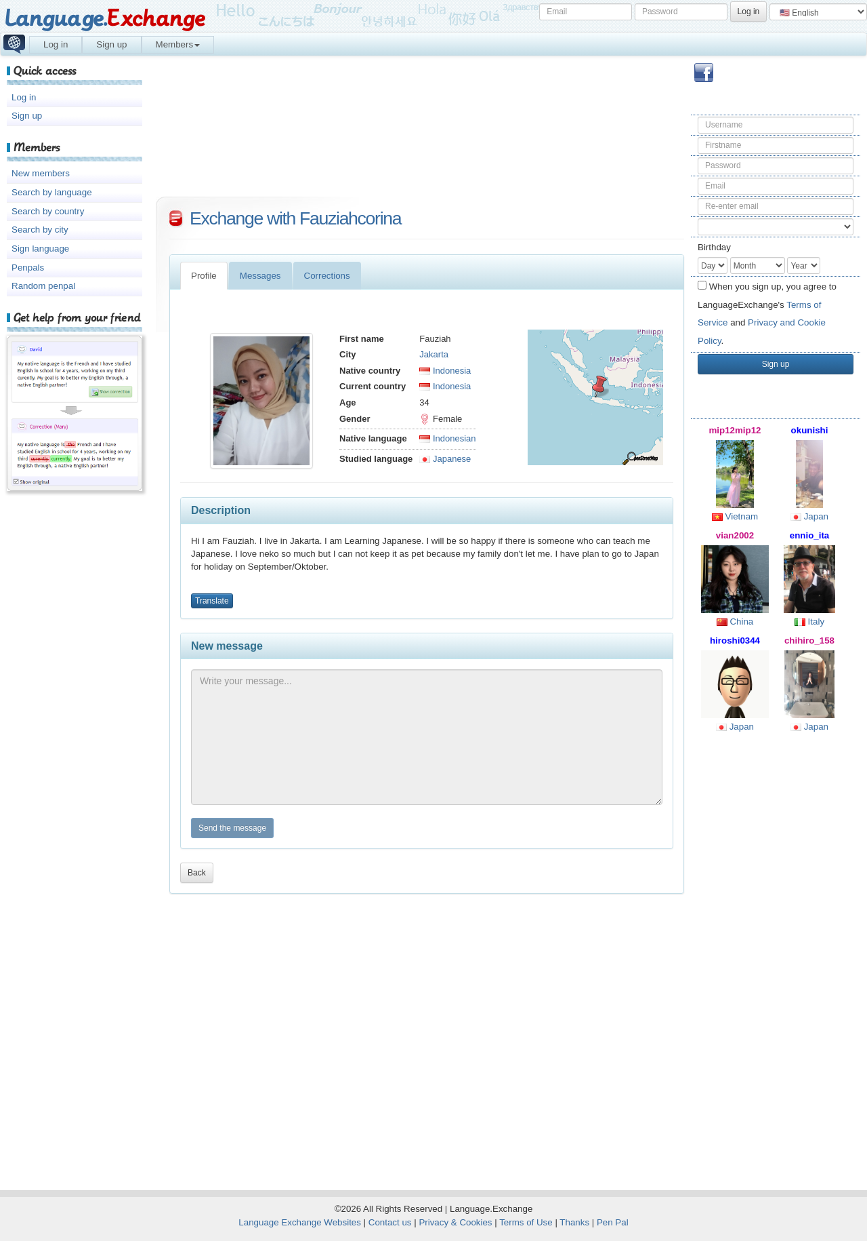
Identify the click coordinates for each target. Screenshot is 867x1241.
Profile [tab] (204, 276)
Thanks (574, 1222)
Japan (809, 516)
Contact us (390, 1222)
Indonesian (447, 438)
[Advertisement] (775, 960)
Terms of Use (526, 1222)
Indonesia (445, 371)
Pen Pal (613, 1222)
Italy (809, 621)
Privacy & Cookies (455, 1222)
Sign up (111, 44)
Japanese (445, 459)
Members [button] (178, 44)
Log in (55, 44)
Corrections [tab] (327, 276)
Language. (105, 18)
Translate (212, 601)
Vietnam (735, 516)
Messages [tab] (260, 276)
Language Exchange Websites (299, 1222)
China (735, 621)
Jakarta (433, 354)
